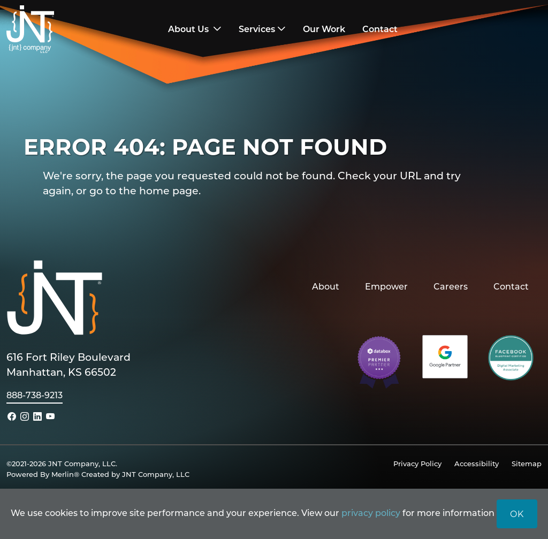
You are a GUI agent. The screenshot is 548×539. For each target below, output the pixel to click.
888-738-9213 (34, 394)
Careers (450, 286)
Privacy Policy (417, 463)
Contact (511, 286)
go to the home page (144, 190)
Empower (386, 286)
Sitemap (527, 463)
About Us (189, 28)
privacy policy (370, 512)
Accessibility (476, 463)
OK (517, 513)
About (325, 286)
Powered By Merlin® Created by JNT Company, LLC (97, 474)
